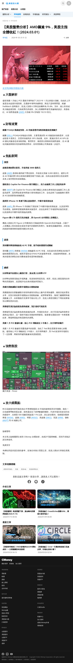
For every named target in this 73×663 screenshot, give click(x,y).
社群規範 (26, 659)
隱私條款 (4, 659)
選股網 (39, 592)
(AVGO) (34, 417)
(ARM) (60, 417)
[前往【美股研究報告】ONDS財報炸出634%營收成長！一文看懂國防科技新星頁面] (19, 539)
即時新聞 (14, 21)
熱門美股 (5, 9)
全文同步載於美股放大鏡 (13, 88)
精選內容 (14, 9)
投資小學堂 (5, 613)
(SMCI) (49, 417)
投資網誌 (5, 607)
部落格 (11, 564)
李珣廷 (5, 37)
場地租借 (40, 625)
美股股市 (5, 634)
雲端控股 (40, 595)
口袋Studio (41, 607)
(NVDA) (24, 251)
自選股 (22, 9)
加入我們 (18, 564)
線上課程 (5, 582)
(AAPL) (10, 206)
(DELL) (10, 135)
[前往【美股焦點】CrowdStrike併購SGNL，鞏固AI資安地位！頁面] (53, 504)
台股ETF (4, 637)
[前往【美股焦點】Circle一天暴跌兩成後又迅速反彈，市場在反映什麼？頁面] (53, 539)
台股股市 (5, 631)
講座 (3, 579)
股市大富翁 (41, 589)
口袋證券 (5, 622)
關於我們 (5, 564)
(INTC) (11, 251)
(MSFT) (10, 189)
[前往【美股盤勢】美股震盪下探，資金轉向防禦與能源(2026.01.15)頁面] (19, 504)
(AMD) (21, 112)
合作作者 (5, 588)
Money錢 (5, 610)
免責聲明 (33, 659)
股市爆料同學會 (7, 598)
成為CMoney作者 (43, 622)
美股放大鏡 (5, 619)
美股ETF (4, 640)
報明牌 (39, 598)
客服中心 (40, 616)
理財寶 (4, 573)
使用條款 (11, 659)
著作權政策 (18, 659)
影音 (3, 585)
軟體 (3, 576)
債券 (3, 643)
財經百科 (5, 616)
